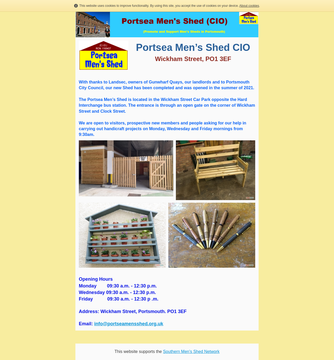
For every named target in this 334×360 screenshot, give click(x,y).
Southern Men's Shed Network (191, 351)
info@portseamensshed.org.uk (128, 323)
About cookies (249, 6)
